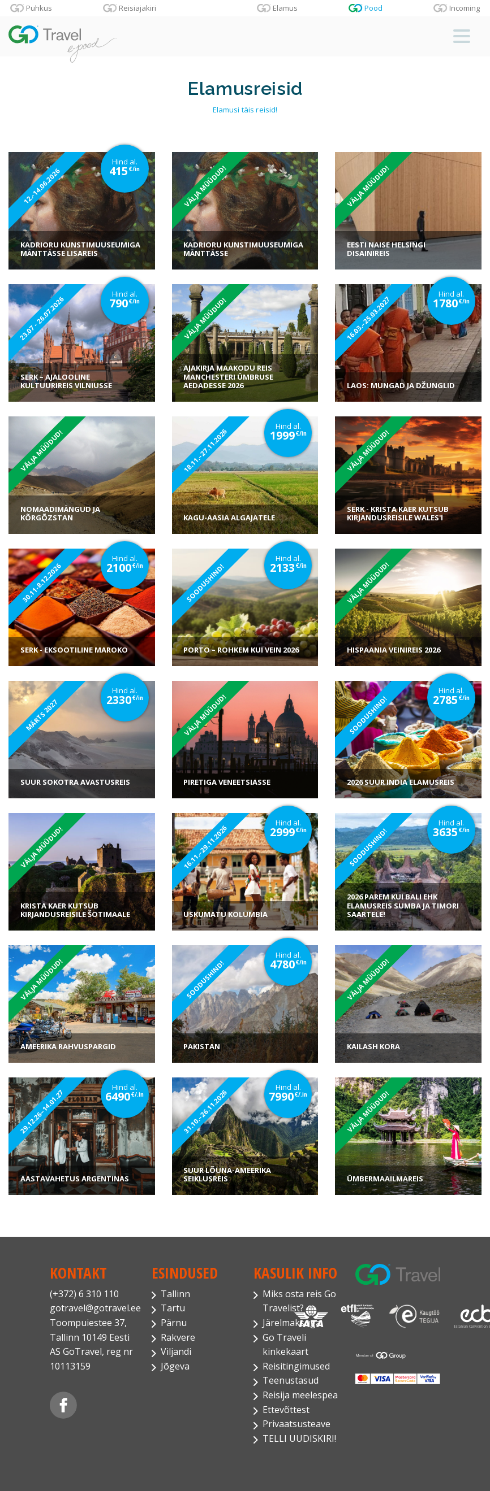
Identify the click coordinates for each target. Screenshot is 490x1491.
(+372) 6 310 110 (84, 1294)
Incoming (464, 8)
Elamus (285, 8)
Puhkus (39, 8)
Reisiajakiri (137, 8)
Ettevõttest (286, 1409)
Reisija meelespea (300, 1395)
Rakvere (178, 1337)
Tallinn (175, 1294)
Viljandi (176, 1351)
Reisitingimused (296, 1366)
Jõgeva (175, 1366)
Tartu (173, 1308)
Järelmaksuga (292, 1322)
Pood (373, 8)
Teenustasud (291, 1380)
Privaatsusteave (296, 1424)
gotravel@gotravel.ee (92, 1308)
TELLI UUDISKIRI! (299, 1438)
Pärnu (174, 1322)
